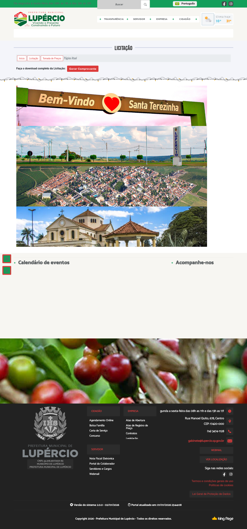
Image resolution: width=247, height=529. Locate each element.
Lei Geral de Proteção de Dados (211, 494)
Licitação (33, 58)
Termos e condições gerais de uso (212, 481)
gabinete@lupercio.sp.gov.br (206, 440)
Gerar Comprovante (82, 68)
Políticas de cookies (221, 485)
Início (22, 58)
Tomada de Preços (52, 58)
